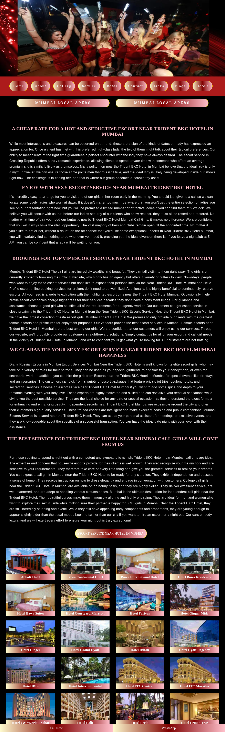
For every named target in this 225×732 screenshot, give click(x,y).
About (40, 86)
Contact (135, 86)
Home (18, 86)
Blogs (180, 86)
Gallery (64, 86)
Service (89, 86)
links (159, 86)
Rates (112, 86)
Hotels (202, 86)
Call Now (56, 728)
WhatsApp (169, 728)
